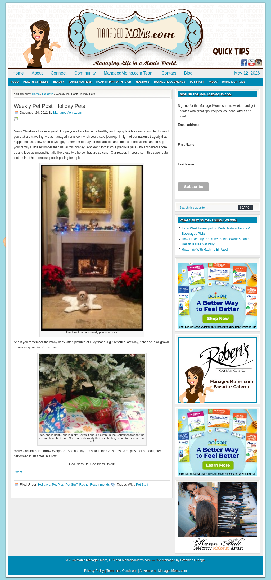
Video (213, 81)
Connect (59, 73)
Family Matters (80, 81)
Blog (188, 73)
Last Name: (217, 170)
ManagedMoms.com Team (128, 73)
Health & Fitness (35, 81)
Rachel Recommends (169, 81)
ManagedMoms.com (69, 37)
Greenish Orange (192, 560)
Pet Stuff (197, 81)
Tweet (18, 472)
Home (18, 73)
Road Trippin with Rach (113, 81)
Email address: (217, 130)
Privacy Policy (94, 571)
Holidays (142, 81)
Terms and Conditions (121, 571)
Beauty (58, 81)
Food (15, 81)
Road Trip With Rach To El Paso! (205, 249)
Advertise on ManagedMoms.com (163, 571)
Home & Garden (233, 81)
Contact (168, 73)
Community (85, 73)
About (37, 73)
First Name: (217, 150)
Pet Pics (58, 484)
